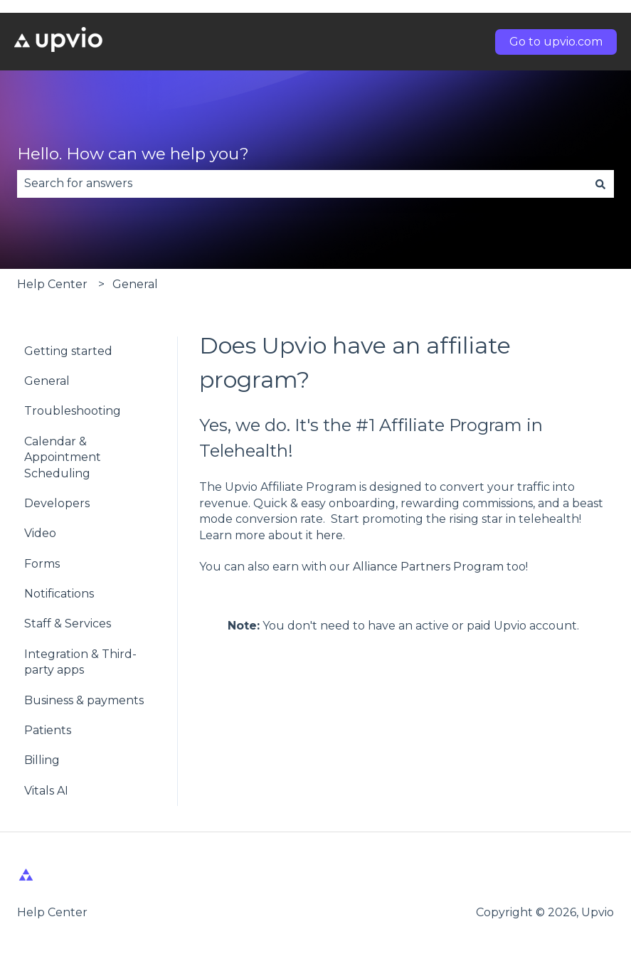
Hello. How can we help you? (133, 154)
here (329, 535)
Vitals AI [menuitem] (46, 790)
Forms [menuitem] (42, 564)
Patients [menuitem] (47, 730)
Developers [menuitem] (57, 503)
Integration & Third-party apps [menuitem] (80, 661)
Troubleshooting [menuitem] (72, 411)
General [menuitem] (47, 381)
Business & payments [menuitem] (84, 700)
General (135, 284)
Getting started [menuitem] (68, 351)
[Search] (600, 183)
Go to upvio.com (556, 41)
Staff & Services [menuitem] (67, 623)
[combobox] (302, 183)
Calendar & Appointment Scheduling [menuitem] (62, 457)
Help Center (52, 284)
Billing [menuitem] (42, 760)
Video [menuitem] (40, 533)
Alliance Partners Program (428, 566)
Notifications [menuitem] (59, 593)
